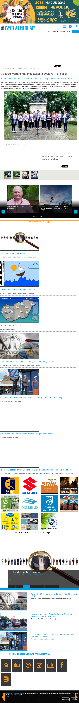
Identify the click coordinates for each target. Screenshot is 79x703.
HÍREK (20, 68)
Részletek (65, 699)
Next (76, 580)
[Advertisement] (39, 48)
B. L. (15, 68)
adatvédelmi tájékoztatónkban (15, 693)
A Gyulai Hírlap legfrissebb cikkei (31, 533)
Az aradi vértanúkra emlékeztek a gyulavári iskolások (57, 158)
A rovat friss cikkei (38, 222)
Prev (11, 580)
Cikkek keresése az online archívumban (28, 654)
